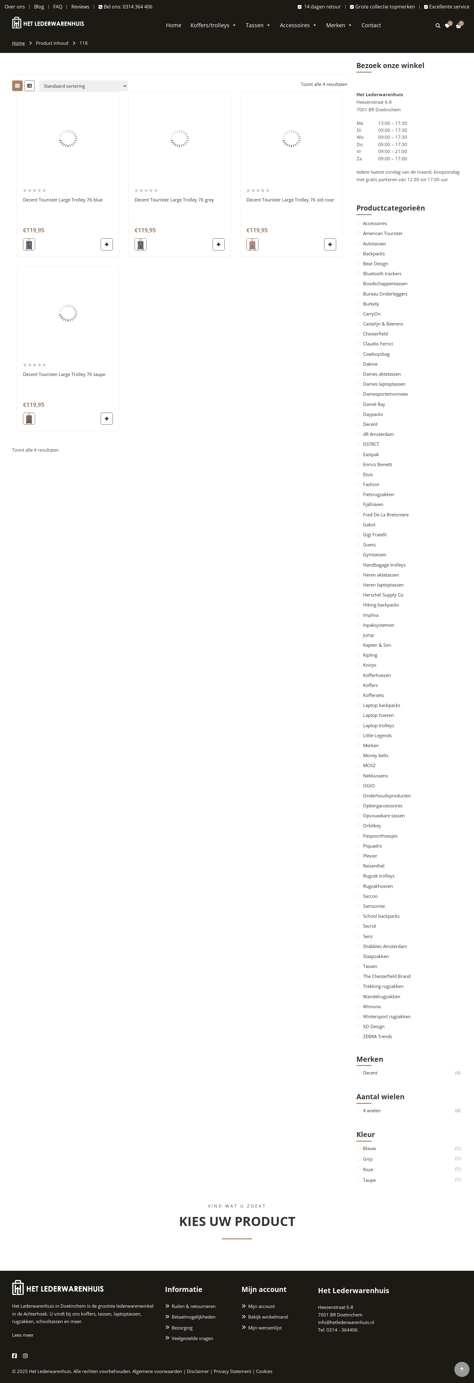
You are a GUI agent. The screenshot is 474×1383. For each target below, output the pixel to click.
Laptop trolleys (378, 725)
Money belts (375, 755)
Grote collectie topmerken (382, 6)
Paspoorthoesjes (380, 836)
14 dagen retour (319, 6)
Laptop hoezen (378, 715)
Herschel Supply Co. (383, 595)
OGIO (369, 786)
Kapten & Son (377, 645)
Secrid (369, 926)
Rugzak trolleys (378, 876)
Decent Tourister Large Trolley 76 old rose (290, 200)
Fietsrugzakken (378, 494)
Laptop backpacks (381, 705)
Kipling (370, 655)
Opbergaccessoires (382, 806)
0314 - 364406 (342, 1330)
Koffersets (373, 695)
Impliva (370, 615)
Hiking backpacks (381, 605)
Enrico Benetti (377, 464)
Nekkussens (375, 776)
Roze (368, 1169)
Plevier (370, 856)
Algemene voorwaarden (157, 1371)
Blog (39, 6)
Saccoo (370, 896)
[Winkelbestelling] (83, 85)
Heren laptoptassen (383, 585)
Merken (339, 25)
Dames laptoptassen (384, 384)
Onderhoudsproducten (387, 796)
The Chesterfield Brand (387, 976)
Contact (371, 25)
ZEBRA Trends (377, 1036)
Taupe (369, 1180)
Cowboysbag (376, 354)
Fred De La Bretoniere (386, 515)
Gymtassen (374, 554)
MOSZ (369, 765)
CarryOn (372, 314)
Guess (369, 544)
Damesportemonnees (385, 394)
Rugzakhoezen (378, 886)
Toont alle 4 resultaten (324, 84)
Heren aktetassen (381, 575)
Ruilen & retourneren (194, 1306)
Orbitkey (372, 825)
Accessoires (298, 25)
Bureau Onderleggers (385, 294)
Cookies (264, 1371)
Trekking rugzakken (383, 986)
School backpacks (381, 916)
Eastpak (371, 454)
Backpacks (374, 253)
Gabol (369, 524)
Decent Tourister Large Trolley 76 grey (174, 200)
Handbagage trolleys (384, 565)
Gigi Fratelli (375, 534)
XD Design (374, 1026)
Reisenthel (374, 866)
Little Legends (377, 735)
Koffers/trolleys (213, 25)
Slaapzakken (376, 956)
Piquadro (372, 846)
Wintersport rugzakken (387, 1016)
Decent (370, 424)
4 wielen (372, 1110)
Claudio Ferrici (378, 344)
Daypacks (373, 414)
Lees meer (23, 1335)
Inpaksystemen (378, 625)
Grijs (368, 1159)
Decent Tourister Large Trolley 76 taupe (64, 374)
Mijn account (261, 1306)
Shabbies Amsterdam (385, 946)
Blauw (369, 1148)
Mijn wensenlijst (265, 1328)
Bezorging (182, 1328)
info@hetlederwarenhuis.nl (346, 1322)
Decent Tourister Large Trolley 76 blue (62, 200)
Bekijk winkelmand (268, 1317)
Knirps (369, 665)
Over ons (15, 6)
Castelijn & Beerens (383, 324)
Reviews (80, 6)
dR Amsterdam (378, 434)
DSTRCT (371, 444)
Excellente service (446, 6)
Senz (368, 936)
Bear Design (375, 263)
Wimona (372, 1006)
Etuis (368, 474)
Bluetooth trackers (382, 273)
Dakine (370, 364)
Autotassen (374, 243)
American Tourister (383, 233)
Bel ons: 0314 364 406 (125, 6)
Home (173, 25)
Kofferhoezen (377, 675)
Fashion (371, 484)
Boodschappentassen (385, 283)
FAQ (57, 6)
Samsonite (374, 906)
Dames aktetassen (382, 374)
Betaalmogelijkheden (194, 1317)
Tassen (258, 25)
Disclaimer (198, 1371)
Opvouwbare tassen (384, 815)
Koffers (370, 685)
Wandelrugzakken (381, 996)
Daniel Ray (374, 404)
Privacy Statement (232, 1371)
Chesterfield (375, 334)
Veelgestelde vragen (192, 1338)
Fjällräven (373, 504)
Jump (368, 635)
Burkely (371, 304)
